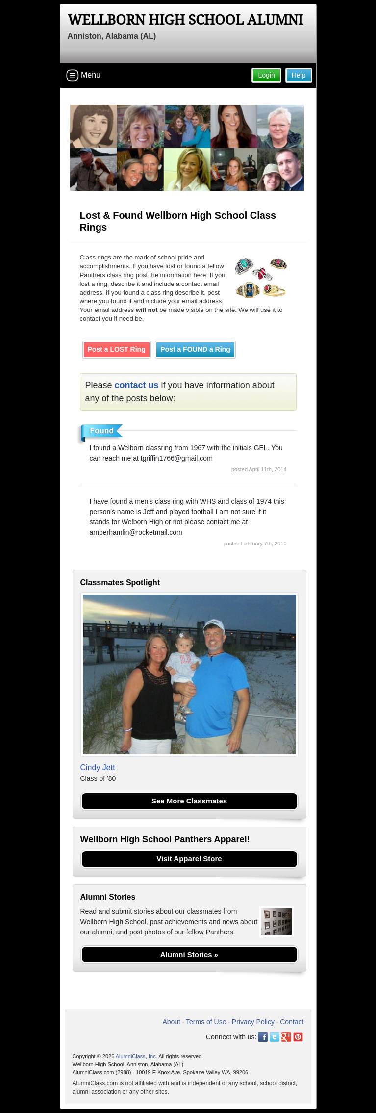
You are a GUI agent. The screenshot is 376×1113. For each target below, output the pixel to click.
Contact (291, 1022)
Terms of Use (206, 1022)
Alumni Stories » (189, 954)
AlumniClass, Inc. (136, 1056)
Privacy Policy (253, 1022)
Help (299, 75)
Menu (83, 75)
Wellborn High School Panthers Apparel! (165, 839)
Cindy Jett (97, 767)
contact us (137, 385)
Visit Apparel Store (189, 858)
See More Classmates (189, 801)
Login (266, 75)
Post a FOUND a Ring (195, 349)
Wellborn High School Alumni (185, 20)
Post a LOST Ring (117, 349)
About (171, 1022)
